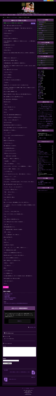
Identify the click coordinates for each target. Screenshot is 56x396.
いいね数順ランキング (42, 26)
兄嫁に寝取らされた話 (8, 293)
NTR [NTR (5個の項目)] (47, 104)
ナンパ (39, 81)
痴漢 (39, 84)
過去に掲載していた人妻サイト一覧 (44, 182)
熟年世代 (39, 77)
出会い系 (39, 80)
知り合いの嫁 (41, 166)
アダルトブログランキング (42, 190)
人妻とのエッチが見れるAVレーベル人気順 (24, 14)
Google (40, 146)
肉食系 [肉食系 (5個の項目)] (44, 125)
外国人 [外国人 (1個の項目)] (41, 118)
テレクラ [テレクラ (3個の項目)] (40, 113)
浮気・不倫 (40, 71)
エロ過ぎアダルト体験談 (43, 152)
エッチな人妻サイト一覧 (43, 44)
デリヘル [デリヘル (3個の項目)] (45, 113)
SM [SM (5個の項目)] (50, 104)
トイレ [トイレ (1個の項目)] (49, 113)
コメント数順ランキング (43, 30)
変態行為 (39, 86)
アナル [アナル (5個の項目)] (45, 110)
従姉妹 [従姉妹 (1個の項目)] (51, 118)
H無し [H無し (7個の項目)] (43, 104)
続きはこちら (40, 172)
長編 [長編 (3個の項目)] (41, 127)
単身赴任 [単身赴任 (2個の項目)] (50, 114)
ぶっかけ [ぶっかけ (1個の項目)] (41, 110)
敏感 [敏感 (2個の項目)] (41, 119)
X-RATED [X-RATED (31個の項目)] (46, 107)
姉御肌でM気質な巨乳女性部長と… (11, 297)
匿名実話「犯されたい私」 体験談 (45, 164)
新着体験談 (41, 24)
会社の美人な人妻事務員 (9, 299)
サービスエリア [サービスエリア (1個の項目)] (46, 112)
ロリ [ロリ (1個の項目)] (44, 114)
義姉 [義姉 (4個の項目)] (41, 123)
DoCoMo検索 (41, 151)
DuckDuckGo (41, 165)
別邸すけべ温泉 (41, 161)
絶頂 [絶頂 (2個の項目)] (44, 121)
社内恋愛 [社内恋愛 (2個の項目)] (41, 121)
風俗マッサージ (40, 89)
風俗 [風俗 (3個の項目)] (46, 127)
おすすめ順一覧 (41, 46)
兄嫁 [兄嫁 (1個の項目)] (47, 114)
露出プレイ (40, 95)
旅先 (39, 96)
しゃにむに (41, 157)
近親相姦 (39, 83)
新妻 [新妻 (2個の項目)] (44, 119)
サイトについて (50, 14)
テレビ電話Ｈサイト (42, 60)
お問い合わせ (32, 388)
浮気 (35, 327)
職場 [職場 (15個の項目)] (50, 123)
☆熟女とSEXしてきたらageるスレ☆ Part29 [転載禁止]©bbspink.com (16, 303)
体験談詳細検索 (41, 39)
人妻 (30, 327)
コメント (4, 346)
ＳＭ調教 (39, 92)
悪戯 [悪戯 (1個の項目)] (39, 119)
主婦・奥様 (40, 98)
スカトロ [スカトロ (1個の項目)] (50, 112)
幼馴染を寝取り (7, 296)
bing (39, 150)
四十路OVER (41, 168)
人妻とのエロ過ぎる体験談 (43, 53)
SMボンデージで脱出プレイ (43, 153)
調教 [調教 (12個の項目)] (48, 125)
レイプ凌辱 (40, 78)
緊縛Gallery (41, 167)
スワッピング (40, 72)
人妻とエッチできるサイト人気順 (39, 14)
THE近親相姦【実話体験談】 (44, 156)
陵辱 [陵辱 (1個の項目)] (44, 127)
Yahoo (40, 148)
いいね (5, 287)
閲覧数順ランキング (42, 28)
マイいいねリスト (42, 37)
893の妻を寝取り (7, 295)
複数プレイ (40, 74)
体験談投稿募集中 (42, 22)
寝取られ (39, 90)
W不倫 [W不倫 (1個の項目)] (39, 107)
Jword (40, 170)
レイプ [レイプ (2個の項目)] (41, 114)
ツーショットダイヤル (42, 58)
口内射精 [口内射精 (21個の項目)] (42, 116)
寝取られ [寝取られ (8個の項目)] (46, 118)
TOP (22, 388)
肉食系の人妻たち (41, 93)
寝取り (32, 327)
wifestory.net (28, 393)
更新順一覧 (42, 51)
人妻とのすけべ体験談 (11, 14)
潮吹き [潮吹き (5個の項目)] (48, 119)
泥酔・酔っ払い (40, 87)
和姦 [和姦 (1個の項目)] (48, 116)
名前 (19, 359)
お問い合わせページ (41, 184)
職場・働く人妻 (40, 75)
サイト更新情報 (40, 181)
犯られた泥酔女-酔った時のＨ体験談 (45, 169)
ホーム (4, 14)
